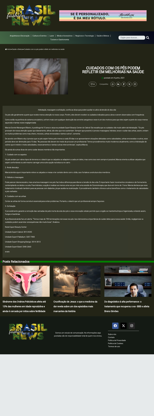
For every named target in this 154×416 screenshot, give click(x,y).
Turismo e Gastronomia (59, 40)
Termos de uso (114, 346)
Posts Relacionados (16, 261)
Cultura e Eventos (39, 36)
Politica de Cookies (115, 343)
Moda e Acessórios (65, 36)
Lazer (52, 36)
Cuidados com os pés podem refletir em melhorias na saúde (113, 70)
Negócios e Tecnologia (84, 36)
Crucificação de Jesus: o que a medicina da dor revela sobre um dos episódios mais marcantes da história (75, 306)
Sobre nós (112, 334)
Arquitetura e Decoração (20, 36)
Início (8, 49)
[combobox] (132, 38)
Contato (111, 337)
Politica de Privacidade (117, 340)
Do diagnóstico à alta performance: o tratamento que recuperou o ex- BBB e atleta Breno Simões (126, 306)
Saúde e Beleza (103, 36)
